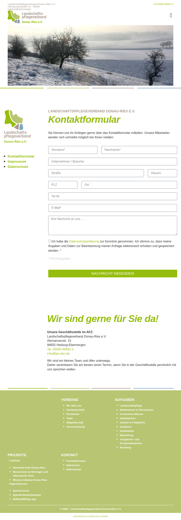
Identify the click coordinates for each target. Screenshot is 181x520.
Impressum (17, 161)
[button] (171, 15)
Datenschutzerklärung (84, 241)
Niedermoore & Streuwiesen (136, 409)
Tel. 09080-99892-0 (60, 349)
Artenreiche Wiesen (131, 414)
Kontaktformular (21, 156)
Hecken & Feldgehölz (132, 422)
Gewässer (126, 426)
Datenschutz (18, 167)
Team (69, 418)
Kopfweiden (127, 431)
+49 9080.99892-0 (163, 4)
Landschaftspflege (131, 405)
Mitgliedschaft (74, 422)
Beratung (125, 447)
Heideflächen (127, 418)
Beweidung (126, 435)
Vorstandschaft (75, 409)
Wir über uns (74, 405)
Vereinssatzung (75, 426)
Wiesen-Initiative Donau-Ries (30, 480)
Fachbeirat (72, 414)
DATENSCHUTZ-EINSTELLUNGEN (90, 516)
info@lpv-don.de (58, 353)
